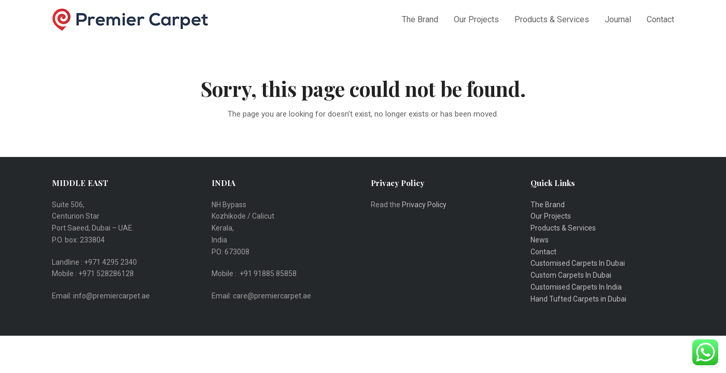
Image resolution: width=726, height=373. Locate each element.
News (539, 240)
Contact (543, 252)
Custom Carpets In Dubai (570, 275)
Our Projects (550, 216)
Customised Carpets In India (576, 287)
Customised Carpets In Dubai (577, 263)
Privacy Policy (425, 204)
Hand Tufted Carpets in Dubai (578, 299)
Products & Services (563, 228)
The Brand (547, 204)
